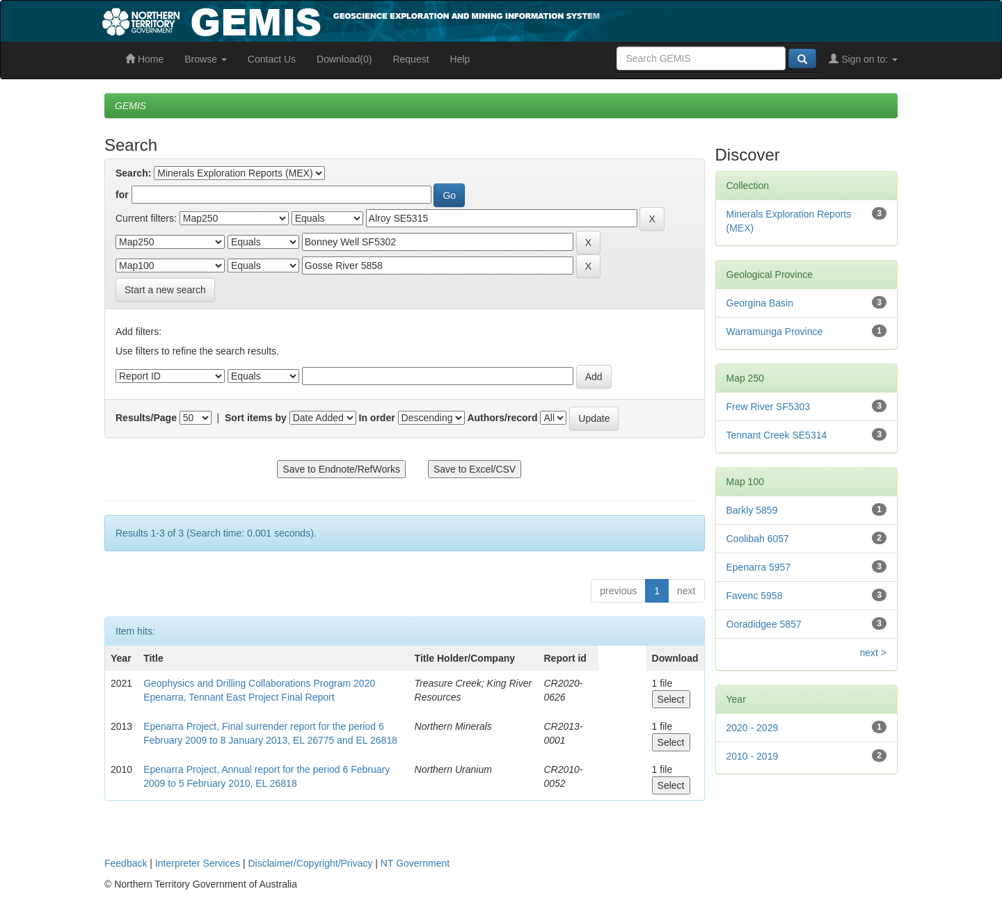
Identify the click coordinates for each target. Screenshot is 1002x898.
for (122, 194)
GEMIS (130, 105)
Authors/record (502, 417)
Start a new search (165, 289)
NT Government (415, 863)
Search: (133, 173)
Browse (205, 59)
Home (144, 59)
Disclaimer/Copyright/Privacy (310, 863)
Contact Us (272, 59)
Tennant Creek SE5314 (776, 435)
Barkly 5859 (752, 510)
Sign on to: (863, 59)
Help (460, 59)
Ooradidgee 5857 (764, 624)
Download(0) (344, 59)
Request (410, 59)
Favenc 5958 (754, 595)
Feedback (125, 863)
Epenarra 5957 (758, 567)
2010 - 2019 (752, 756)
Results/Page (146, 417)
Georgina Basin (760, 303)
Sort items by (256, 417)
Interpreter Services (197, 863)
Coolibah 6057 (757, 538)
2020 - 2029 (752, 727)
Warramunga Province (774, 331)
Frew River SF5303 (768, 406)
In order (377, 417)
